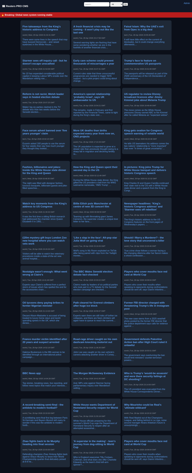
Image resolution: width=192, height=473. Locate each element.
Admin (187, 3)
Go (125, 4)
